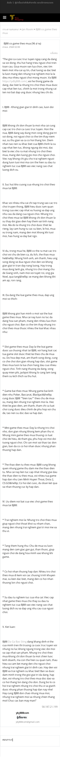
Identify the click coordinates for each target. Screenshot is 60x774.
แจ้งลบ (54, 53)
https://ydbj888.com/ (14, 81)
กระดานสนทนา (10, 29)
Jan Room (27, 29)
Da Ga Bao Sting (17, 641)
